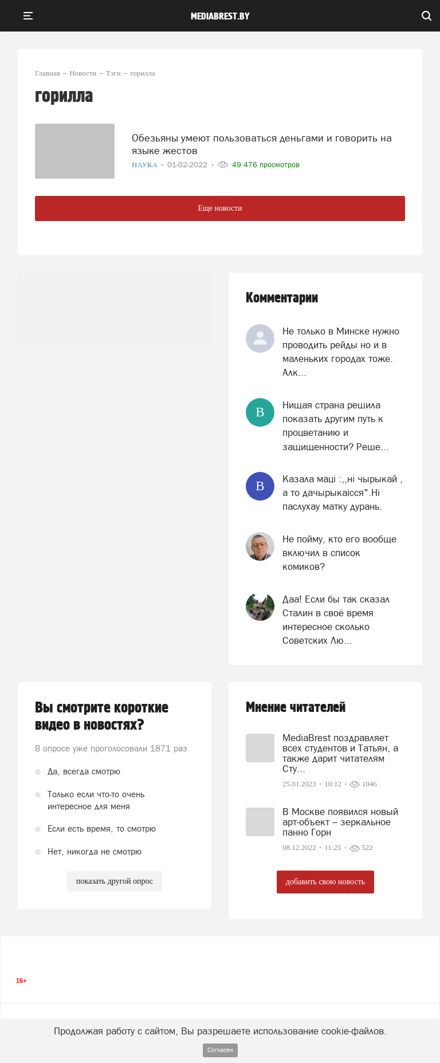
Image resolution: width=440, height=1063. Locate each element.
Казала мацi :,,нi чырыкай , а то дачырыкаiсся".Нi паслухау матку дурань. (342, 493)
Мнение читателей (295, 707)
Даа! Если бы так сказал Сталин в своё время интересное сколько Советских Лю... (336, 620)
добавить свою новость (325, 881)
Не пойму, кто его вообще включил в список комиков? (339, 553)
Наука (145, 164)
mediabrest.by (220, 16)
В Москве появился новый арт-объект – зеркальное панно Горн (340, 821)
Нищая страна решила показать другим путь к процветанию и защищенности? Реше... (335, 425)
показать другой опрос (114, 881)
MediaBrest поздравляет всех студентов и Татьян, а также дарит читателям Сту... (340, 753)
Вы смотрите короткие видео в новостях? (101, 716)
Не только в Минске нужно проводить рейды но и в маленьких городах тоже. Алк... (340, 352)
